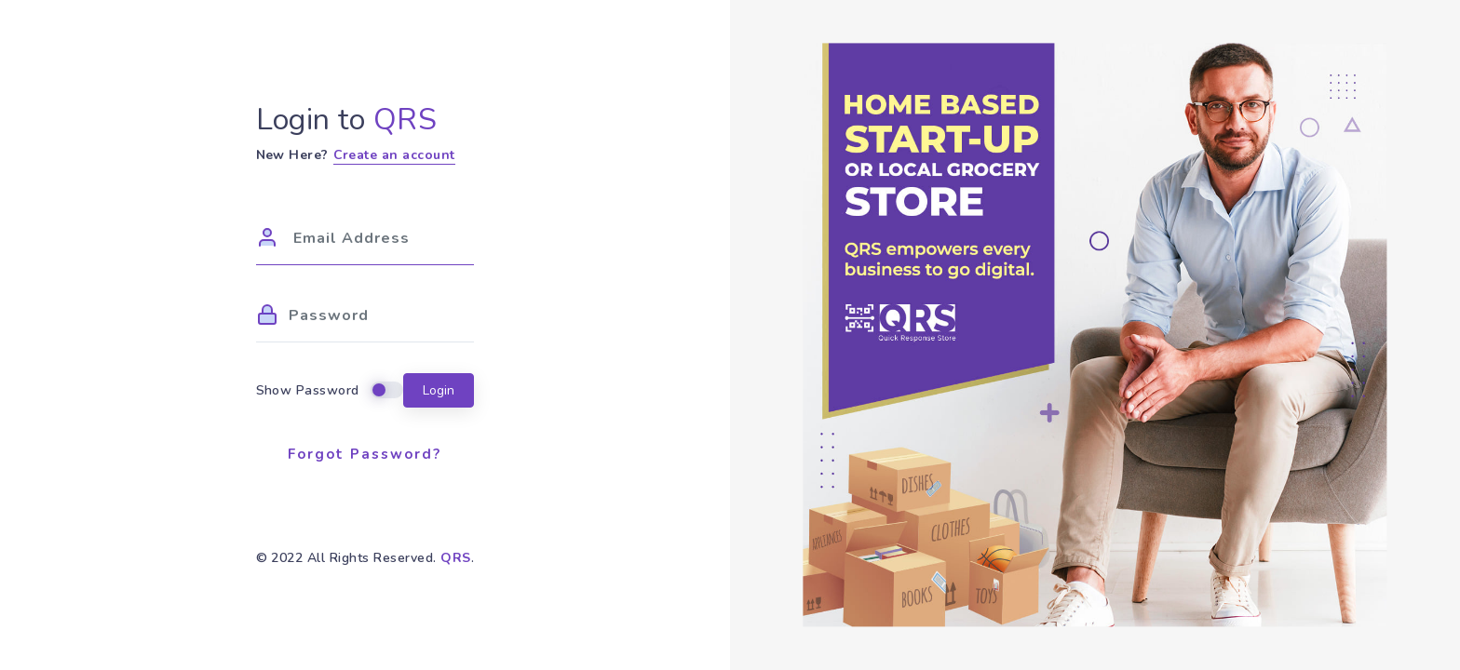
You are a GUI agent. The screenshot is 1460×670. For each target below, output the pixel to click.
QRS (455, 558)
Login (438, 390)
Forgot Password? (364, 454)
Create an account (394, 155)
